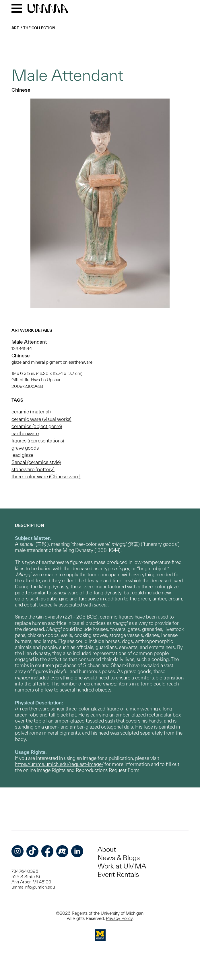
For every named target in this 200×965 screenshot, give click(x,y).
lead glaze (22, 455)
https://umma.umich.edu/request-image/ (59, 764)
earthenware (25, 433)
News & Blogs (119, 858)
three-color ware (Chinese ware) (46, 476)
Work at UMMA (122, 866)
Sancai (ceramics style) (36, 462)
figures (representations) (37, 440)
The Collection (39, 28)
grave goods (25, 447)
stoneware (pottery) (33, 469)
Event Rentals (118, 874)
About (107, 849)
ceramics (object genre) (36, 426)
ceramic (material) (31, 411)
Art (15, 28)
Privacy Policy (119, 918)
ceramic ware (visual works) (41, 419)
